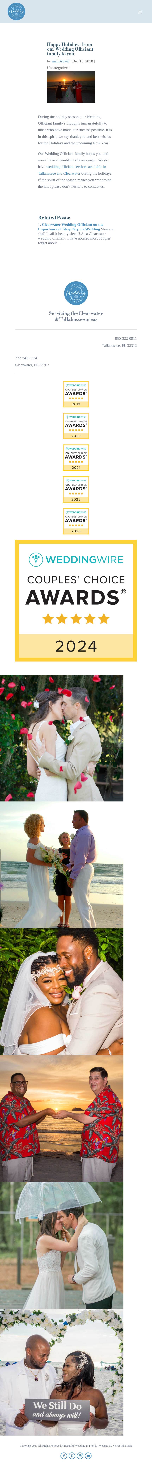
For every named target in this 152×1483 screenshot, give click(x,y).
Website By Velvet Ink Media (115, 1445)
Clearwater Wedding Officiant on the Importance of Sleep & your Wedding (71, 226)
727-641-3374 (26, 358)
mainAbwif (60, 61)
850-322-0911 (126, 338)
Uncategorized (58, 67)
